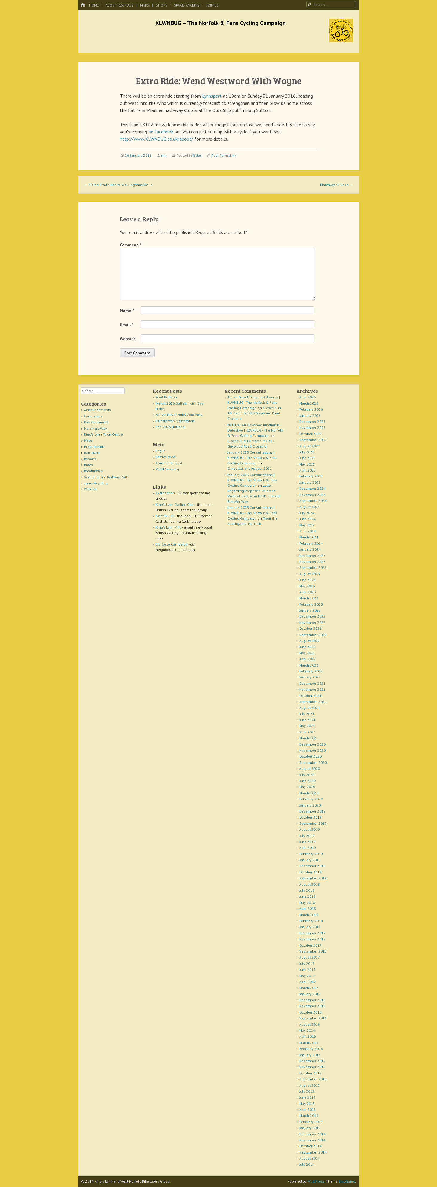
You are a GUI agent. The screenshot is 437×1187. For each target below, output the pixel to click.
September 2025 (313, 439)
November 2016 (312, 1006)
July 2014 (306, 1164)
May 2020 (307, 786)
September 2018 (313, 878)
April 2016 (307, 1036)
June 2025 (307, 458)
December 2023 (312, 555)
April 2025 (307, 470)
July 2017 (306, 963)
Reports (90, 459)
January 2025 (310, 482)
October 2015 (310, 1073)
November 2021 (312, 689)
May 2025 (307, 464)
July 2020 (306, 775)
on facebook (160, 132)
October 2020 (310, 756)
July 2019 (306, 835)
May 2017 (307, 975)
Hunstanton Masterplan (175, 421)
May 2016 (307, 1030)
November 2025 (312, 427)
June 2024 (307, 519)
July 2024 (306, 513)
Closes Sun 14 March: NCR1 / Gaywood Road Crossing (254, 413)
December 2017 (312, 933)
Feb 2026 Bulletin (170, 427)
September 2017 (313, 951)
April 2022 (307, 659)
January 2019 (310, 860)
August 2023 (309, 574)
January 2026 (310, 415)
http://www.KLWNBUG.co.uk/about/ (156, 139)
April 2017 (307, 981)
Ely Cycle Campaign (172, 544)
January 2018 (310, 927)
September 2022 (313, 634)
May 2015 (307, 1103)
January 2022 (310, 677)
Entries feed (165, 456)
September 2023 (313, 567)
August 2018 (309, 884)
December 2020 (312, 744)
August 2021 (309, 707)
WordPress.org (167, 469)
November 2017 (312, 939)
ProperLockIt (94, 446)
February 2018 (311, 921)
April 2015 (307, 1109)
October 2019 (310, 817)
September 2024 (313, 500)
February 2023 (311, 604)
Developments (96, 422)
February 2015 (311, 1122)
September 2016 (313, 1018)
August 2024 (309, 506)
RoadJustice (93, 471)
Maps (144, 5)
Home (94, 5)
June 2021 (307, 720)
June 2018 (307, 896)
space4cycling (187, 5)
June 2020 (307, 780)
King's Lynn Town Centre (103, 434)
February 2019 (311, 854)
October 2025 (310, 434)
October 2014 (310, 1146)
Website (128, 338)
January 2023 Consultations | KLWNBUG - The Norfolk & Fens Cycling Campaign (252, 457)
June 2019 (307, 841)
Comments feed (169, 463)
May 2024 (307, 525)
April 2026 (307, 397)
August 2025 (309, 446)
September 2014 (313, 1152)
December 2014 (312, 1134)
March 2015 (308, 1115)
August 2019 (309, 829)
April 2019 (307, 847)
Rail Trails (92, 452)
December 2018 (312, 866)
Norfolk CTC (165, 516)
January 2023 (310, 610)
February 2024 (311, 543)
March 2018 (308, 915)
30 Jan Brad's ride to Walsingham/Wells (118, 184)
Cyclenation (165, 493)
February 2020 (311, 799)
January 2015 (310, 1127)
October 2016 (310, 1012)
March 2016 (308, 1042)
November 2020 (312, 750)
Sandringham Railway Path (106, 477)
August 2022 (309, 640)
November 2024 (312, 494)
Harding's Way (95, 428)
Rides (197, 155)
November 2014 (312, 1140)
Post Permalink (223, 155)
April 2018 (307, 908)
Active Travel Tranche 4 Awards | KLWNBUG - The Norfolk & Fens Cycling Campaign (253, 402)
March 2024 (308, 537)
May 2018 (307, 902)
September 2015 (313, 1079)
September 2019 (313, 823)
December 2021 (312, 683)
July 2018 (306, 890)
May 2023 (307, 586)
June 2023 (307, 580)
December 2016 (312, 1000)
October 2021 (310, 695)
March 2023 (308, 598)
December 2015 (312, 1061)
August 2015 (309, 1085)
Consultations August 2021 (249, 468)
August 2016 (309, 1024)
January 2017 (310, 994)
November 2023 (312, 561)
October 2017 (310, 945)
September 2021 (313, 701)
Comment (130, 245)
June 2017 (307, 969)
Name (127, 310)
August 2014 (309, 1158)
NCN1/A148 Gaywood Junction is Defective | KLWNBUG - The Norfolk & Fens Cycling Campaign (255, 430)
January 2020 (310, 805)
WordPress (316, 1181)
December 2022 (312, 616)
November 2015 (312, 1067)
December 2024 (312, 488)
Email (126, 324)
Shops (161, 5)
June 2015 (307, 1097)
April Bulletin (166, 397)
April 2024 (307, 531)
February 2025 (311, 476)
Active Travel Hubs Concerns (179, 414)
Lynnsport (212, 96)
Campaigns (93, 416)
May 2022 (307, 653)
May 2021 (307, 726)
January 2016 (310, 1055)
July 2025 (306, 452)
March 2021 (308, 738)
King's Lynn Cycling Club (175, 504)
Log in (160, 451)
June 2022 (307, 646)
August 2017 (309, 957)
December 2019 (312, 811)
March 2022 (308, 665)
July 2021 (306, 714)
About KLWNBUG (120, 5)
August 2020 (309, 768)
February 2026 (311, 409)
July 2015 (306, 1091)
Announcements (97, 410)
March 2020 (308, 793)
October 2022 (310, 628)
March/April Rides (336, 184)
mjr (163, 155)
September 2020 (313, 762)
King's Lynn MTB (168, 527)
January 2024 (310, 549)
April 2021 (307, 732)
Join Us (213, 5)
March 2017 (308, 987)
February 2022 (311, 671)
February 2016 (311, 1048)
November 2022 (312, 622)
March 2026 (308, 403)
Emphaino (347, 1181)
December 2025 (312, 421)
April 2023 (307, 592)
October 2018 (310, 872)
